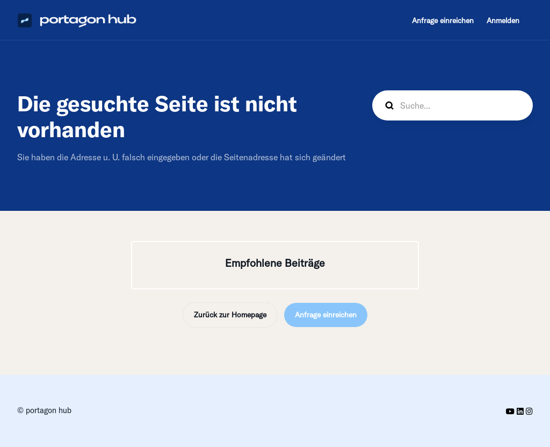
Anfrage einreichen (443, 20)
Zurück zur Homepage (230, 315)
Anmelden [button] (503, 20)
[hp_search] (452, 105)
